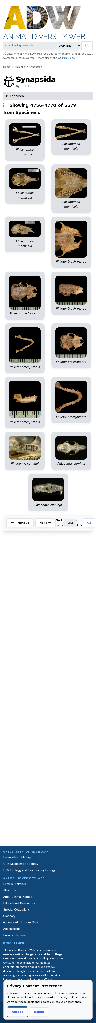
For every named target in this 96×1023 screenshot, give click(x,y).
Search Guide (66, 58)
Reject (39, 1012)
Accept (17, 1012)
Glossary (9, 916)
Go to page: (60, 522)
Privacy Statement (16, 935)
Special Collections (16, 909)
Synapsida (35, 67)
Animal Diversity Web (44, 36)
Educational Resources (19, 903)
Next (45, 522)
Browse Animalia (14, 884)
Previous (20, 522)
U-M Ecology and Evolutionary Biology (29, 870)
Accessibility (11, 929)
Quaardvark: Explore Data (20, 922)
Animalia (20, 67)
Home (6, 67)
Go (89, 523)
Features (17, 96)
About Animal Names (17, 897)
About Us (9, 890)
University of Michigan (18, 857)
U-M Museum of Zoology (20, 864)
